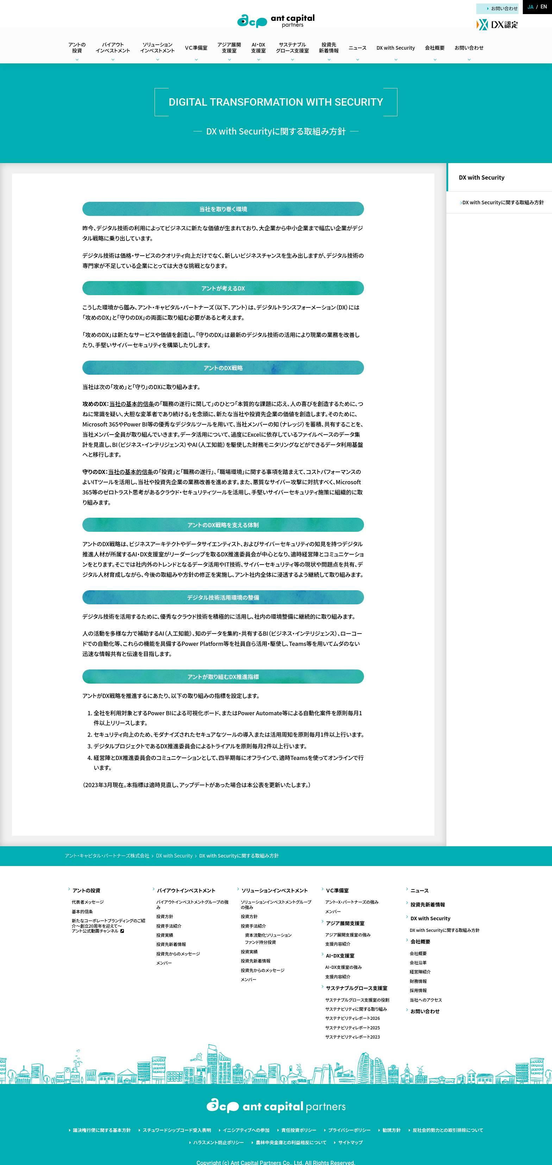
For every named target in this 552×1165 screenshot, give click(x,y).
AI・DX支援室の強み (343, 957)
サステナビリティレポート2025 (352, 1015)
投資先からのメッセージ (178, 950)
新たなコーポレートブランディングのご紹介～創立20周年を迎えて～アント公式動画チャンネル (108, 922)
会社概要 (418, 940)
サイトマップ (344, 1127)
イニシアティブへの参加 (249, 1116)
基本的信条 (82, 908)
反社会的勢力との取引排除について (432, 1116)
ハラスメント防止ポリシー (223, 1127)
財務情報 (418, 968)
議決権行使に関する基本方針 (117, 1116)
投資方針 (164, 913)
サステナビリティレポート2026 (352, 1005)
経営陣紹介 (420, 959)
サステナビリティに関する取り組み (356, 996)
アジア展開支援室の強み (348, 928)
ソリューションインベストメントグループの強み (276, 902)
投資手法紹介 (169, 922)
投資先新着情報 (171, 941)
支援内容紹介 (338, 937)
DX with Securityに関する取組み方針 (505, 206)
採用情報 (418, 978)
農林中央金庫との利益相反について (290, 1127)
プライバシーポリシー (343, 1116)
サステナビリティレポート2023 (352, 1024)
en (544, 7)
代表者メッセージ (88, 899)
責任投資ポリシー (297, 1116)
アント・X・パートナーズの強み (351, 899)
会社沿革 (418, 950)
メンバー (164, 959)
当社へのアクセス (426, 987)
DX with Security (483, 178)
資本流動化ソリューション (268, 931)
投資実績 (164, 931)
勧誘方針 (381, 1116)
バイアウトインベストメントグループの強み (192, 902)
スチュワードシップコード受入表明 (186, 1116)
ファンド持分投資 (260, 939)
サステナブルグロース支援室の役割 (357, 987)
